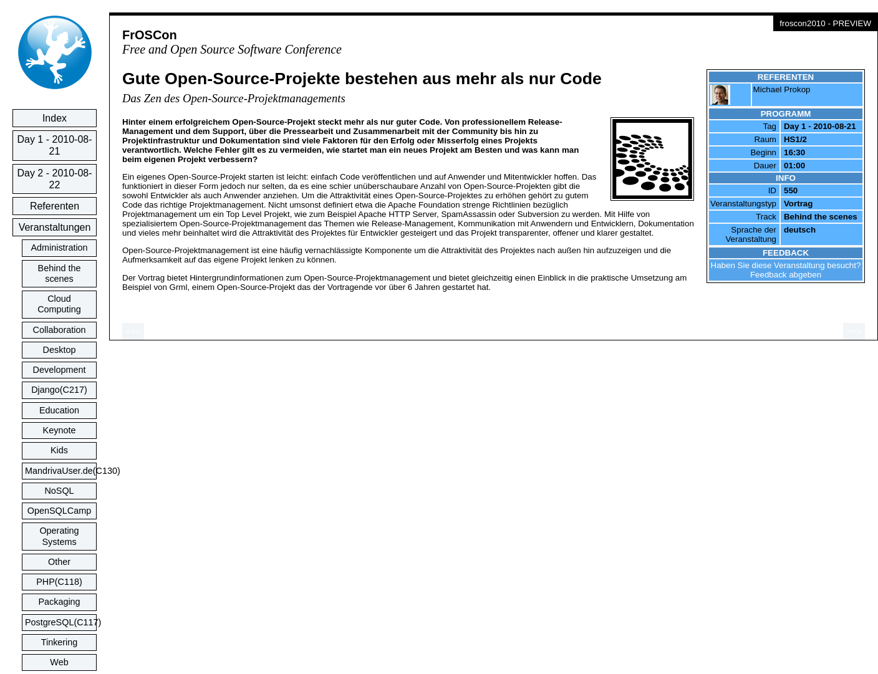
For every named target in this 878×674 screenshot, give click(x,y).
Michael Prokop (782, 89)
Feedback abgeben (785, 274)
